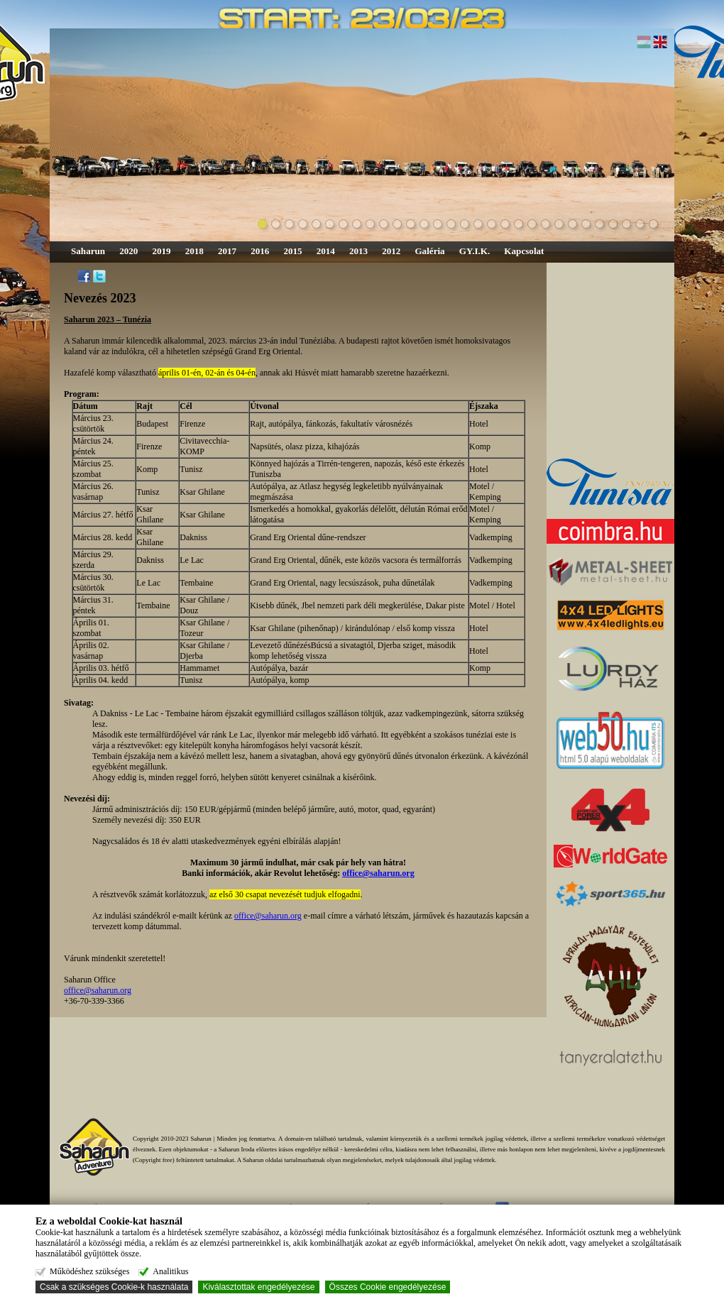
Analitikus (168, 1271)
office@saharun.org (268, 916)
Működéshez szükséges (89, 1271)
